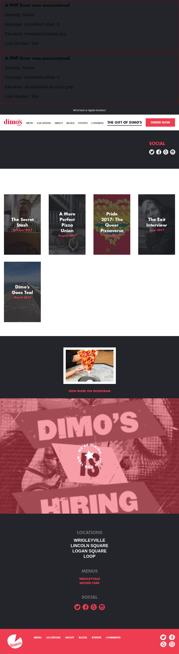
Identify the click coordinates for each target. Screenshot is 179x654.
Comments (113, 638)
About (59, 123)
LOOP (89, 556)
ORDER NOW (160, 122)
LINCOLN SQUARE (89, 545)
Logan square (89, 551)
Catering (97, 123)
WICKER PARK (89, 583)
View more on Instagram (89, 391)
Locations (44, 123)
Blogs (70, 123)
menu (29, 123)
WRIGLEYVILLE (89, 540)
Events (83, 123)
